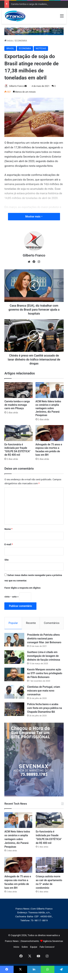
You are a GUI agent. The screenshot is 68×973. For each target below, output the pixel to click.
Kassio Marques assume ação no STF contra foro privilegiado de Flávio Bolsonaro (44, 673)
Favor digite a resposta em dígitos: (22, 587)
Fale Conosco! (47, 947)
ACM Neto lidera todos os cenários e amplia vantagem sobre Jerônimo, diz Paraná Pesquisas (48, 408)
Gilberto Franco (16, 86)
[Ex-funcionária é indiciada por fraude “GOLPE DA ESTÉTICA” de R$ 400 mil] (18, 433)
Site (6, 559)
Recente (31, 623)
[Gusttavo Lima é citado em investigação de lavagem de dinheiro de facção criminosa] (14, 657)
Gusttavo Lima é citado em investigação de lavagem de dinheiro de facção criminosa (43, 656)
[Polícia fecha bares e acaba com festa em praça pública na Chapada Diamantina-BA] (14, 709)
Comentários (51, 623)
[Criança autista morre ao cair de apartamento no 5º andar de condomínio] (49, 865)
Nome (8, 529)
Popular (13, 623)
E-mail (8, 544)
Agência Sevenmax (53, 941)
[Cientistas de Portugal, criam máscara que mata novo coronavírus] (14, 692)
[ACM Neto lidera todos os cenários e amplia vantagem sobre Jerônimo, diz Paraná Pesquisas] (50, 390)
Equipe (33, 947)
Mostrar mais (34, 216)
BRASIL (10, 48)
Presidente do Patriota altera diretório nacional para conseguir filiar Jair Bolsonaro (44, 638)
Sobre (25, 947)
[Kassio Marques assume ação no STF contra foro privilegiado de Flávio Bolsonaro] (14, 674)
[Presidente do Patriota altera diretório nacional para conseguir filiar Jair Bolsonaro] (14, 639)
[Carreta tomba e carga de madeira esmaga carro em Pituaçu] (18, 390)
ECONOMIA (21, 40)
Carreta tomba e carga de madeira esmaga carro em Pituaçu (17, 405)
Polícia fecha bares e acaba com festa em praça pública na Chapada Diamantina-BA (44, 708)
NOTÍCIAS (41, 48)
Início (8, 40)
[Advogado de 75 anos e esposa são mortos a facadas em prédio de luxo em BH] (50, 433)
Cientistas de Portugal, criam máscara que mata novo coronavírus (43, 690)
